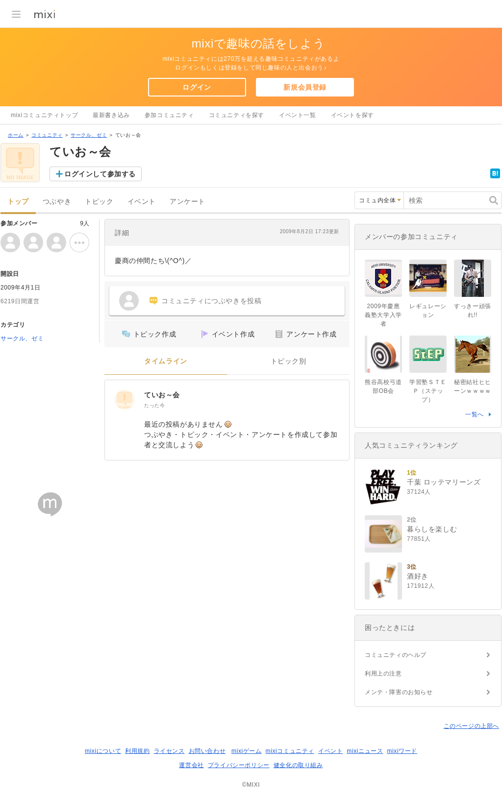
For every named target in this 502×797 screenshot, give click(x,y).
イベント (141, 201)
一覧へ (474, 414)
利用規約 (137, 751)
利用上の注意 (383, 673)
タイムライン (165, 361)
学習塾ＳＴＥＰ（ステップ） (428, 391)
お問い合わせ (207, 751)
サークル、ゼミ (89, 135)
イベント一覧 (297, 115)
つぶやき (57, 201)
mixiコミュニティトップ (44, 115)
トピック (99, 201)
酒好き (417, 576)
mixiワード (402, 751)
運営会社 (191, 765)
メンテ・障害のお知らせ (399, 692)
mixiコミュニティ (290, 751)
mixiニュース (365, 751)
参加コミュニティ (169, 115)
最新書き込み (111, 115)
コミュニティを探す (236, 115)
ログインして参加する (100, 174)
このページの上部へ (471, 726)
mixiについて (103, 751)
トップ (18, 201)
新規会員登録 (304, 87)
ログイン (196, 87)
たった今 (154, 405)
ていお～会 (162, 395)
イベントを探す (352, 115)
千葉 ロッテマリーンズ (444, 482)
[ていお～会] (124, 400)
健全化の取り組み (298, 765)
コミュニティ (47, 135)
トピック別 (288, 361)
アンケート (187, 201)
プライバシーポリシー (239, 765)
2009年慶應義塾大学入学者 (383, 315)
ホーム (16, 135)
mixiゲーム (246, 751)
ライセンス (169, 751)
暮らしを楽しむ (432, 529)
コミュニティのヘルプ (396, 655)
